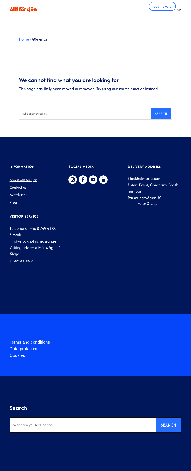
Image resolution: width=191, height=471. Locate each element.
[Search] (84, 113)
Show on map (21, 260)
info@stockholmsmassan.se (33, 241)
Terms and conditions (30, 342)
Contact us (18, 187)
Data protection (24, 348)
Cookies (17, 355)
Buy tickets (162, 6)
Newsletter (18, 194)
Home (24, 39)
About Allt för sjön (23, 179)
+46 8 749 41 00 (43, 228)
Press (13, 202)
